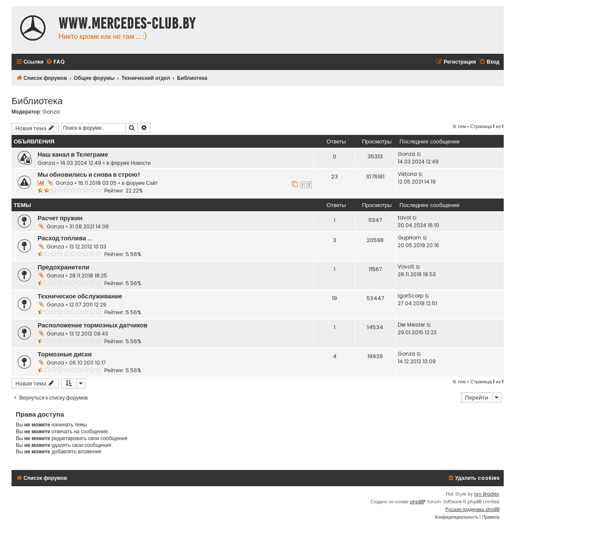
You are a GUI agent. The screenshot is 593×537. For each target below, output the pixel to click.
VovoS (406, 266)
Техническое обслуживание (80, 296)
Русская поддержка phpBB (472, 509)
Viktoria (407, 174)
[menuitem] (55, 62)
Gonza (51, 111)
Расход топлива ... (65, 238)
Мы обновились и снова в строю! (89, 174)
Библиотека (37, 100)
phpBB (417, 502)
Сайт (152, 183)
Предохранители (63, 267)
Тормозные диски (65, 354)
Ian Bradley (486, 494)
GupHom (409, 237)
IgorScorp (410, 295)
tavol (404, 217)
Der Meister (411, 324)
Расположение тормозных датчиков (92, 325)
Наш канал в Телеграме (73, 154)
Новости (141, 162)
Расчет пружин (60, 218)
